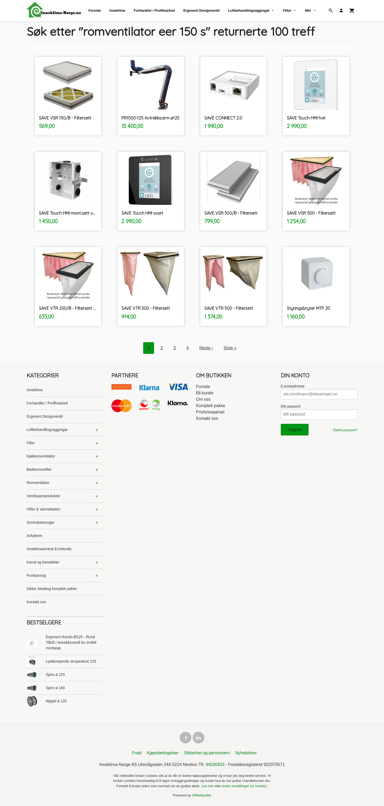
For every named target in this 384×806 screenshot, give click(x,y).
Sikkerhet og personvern (207, 753)
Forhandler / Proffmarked (154, 10)
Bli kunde (205, 393)
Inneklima (117, 10)
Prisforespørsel (210, 412)
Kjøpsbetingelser (163, 753)
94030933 (215, 764)
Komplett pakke (210, 405)
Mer (308, 10)
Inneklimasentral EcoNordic (49, 549)
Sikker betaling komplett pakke (52, 589)
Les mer (208, 786)
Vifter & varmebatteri (43, 509)
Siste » (230, 348)
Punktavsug (36, 575)
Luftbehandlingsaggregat (248, 10)
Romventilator (38, 483)
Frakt (137, 753)
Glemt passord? (345, 430)
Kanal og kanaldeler (43, 562)
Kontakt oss (36, 602)
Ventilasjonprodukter (43, 496)
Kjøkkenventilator (41, 456)
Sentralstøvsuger (41, 522)
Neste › (206, 348)
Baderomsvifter (39, 469)
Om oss (203, 399)
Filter (287, 10)
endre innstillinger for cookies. (245, 786)
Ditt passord (291, 406)
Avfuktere (34, 536)
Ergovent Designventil (201, 10)
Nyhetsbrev (246, 753)
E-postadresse (293, 386)
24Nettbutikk (201, 795)
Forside (94, 10)
